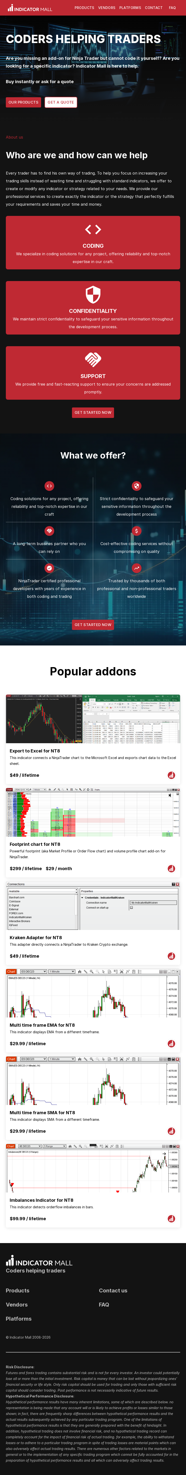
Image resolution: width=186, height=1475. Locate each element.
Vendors (106, 7)
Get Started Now (93, 412)
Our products (23, 102)
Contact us (113, 1290)
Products (84, 7)
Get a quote (61, 102)
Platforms (130, 7)
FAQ (172, 7)
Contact (154, 7)
